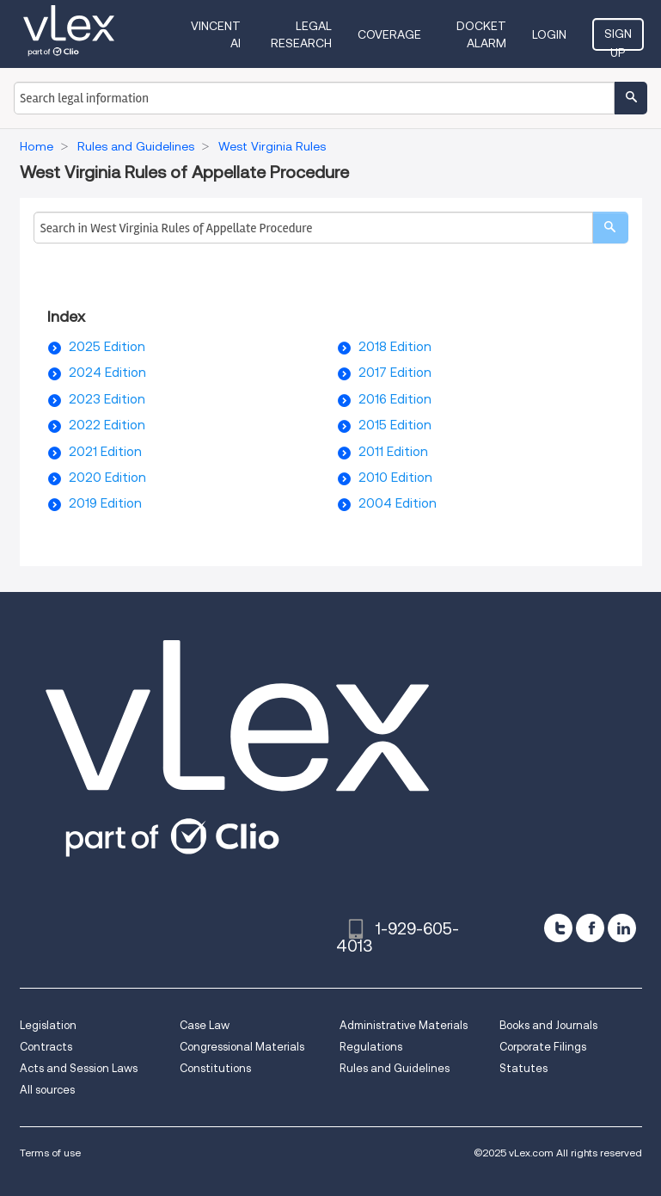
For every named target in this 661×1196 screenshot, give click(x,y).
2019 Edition (105, 503)
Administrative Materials (404, 1025)
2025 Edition (107, 347)
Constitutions (215, 1068)
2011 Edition (393, 452)
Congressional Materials (242, 1046)
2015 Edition (394, 425)
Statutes (523, 1068)
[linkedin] (622, 928)
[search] (610, 228)
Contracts (46, 1046)
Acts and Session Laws (79, 1068)
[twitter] (558, 928)
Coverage (389, 34)
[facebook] (590, 928)
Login (549, 34)
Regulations (371, 1046)
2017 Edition (394, 372)
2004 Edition (397, 503)
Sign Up (618, 39)
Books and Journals (548, 1025)
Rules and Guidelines (395, 1068)
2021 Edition (105, 452)
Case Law (205, 1025)
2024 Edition (107, 372)
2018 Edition (394, 347)
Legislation (48, 1025)
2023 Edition (107, 399)
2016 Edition (394, 399)
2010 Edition (395, 477)
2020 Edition (107, 477)
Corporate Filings (542, 1046)
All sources (47, 1089)
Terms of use (50, 1152)
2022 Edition (107, 425)
